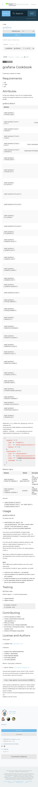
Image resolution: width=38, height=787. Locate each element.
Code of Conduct (7, 782)
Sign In (33, 4)
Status (26, 782)
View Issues (19, 735)
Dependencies (11, 57)
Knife (17, 44)
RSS (4, 24)
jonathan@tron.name (18, 644)
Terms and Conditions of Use (18, 782)
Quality (25, 57)
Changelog (17, 57)
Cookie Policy (10, 782)
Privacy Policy (29, 782)
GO (32, 13)
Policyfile (5, 44)
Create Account (23, 4)
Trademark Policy (19, 782)
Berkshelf (12, 44)
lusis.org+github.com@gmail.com (21, 668)
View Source (19, 731)
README (5, 56)
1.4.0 (18, 31)
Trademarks (8, 777)
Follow (19, 35)
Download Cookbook (19, 757)
